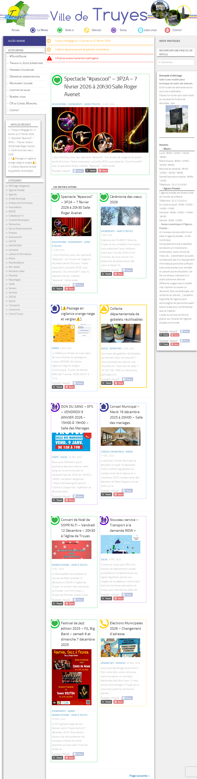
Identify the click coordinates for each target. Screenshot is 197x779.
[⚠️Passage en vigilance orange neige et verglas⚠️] (78, 313)
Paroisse (13, 275)
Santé (55, 457)
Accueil (16, 30)
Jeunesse (13, 249)
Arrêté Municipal (17, 198)
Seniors (12, 288)
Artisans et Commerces (21, 202)
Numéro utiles (18, 96)
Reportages (15, 279)
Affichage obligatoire (19, 185)
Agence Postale (17, 190)
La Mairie (42, 30)
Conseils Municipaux (112, 451)
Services (96, 30)
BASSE (104, 348)
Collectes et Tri (16, 215)
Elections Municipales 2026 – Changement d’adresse (126, 628)
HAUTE (12, 241)
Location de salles (20, 90)
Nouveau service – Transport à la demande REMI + (124, 525)
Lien (173, 103)
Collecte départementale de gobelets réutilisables (82, 49)
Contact (177, 30)
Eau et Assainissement (20, 228)
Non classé (14, 266)
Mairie (55, 348)
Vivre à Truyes (92, 104)
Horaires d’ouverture (22, 70)
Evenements (75, 104)
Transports (14, 305)
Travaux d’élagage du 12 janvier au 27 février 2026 (82, 40)
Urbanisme (14, 309)
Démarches (107, 663)
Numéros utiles (16, 271)
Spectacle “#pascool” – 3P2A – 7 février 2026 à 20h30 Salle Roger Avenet (100, 86)
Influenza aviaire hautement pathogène (76, 58)
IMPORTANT (116, 348)
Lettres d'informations (20, 254)
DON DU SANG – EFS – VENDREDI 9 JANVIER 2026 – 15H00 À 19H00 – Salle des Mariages (77, 417)
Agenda (13, 194)
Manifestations (60, 565)
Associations (59, 104)
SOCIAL (63, 457)
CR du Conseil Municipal (23, 103)
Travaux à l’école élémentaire (26, 63)
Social (123, 30)
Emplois (13, 232)
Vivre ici (69, 30)
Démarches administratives (25, 76)
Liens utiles (150, 30)
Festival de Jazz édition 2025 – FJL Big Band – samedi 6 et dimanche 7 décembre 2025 (78, 634)
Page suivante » (139, 776)
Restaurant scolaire (21, 83)
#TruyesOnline (18, 56)
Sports (12, 301)
